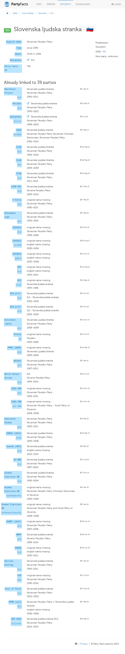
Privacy (84, 643)
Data (15, 13)
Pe (20, 339)
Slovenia (42, 13)
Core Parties (28, 13)
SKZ (19, 580)
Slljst (17, 121)
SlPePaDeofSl (14, 496)
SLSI (18, 285)
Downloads (83, 4)
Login (116, 4)
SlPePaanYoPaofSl (11, 513)
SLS (19, 97)
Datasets (65, 4)
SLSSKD (17, 135)
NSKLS (18, 259)
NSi (104, 51)
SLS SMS (17, 406)
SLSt (18, 438)
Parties (51, 4)
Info (39, 4)
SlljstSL (16, 624)
